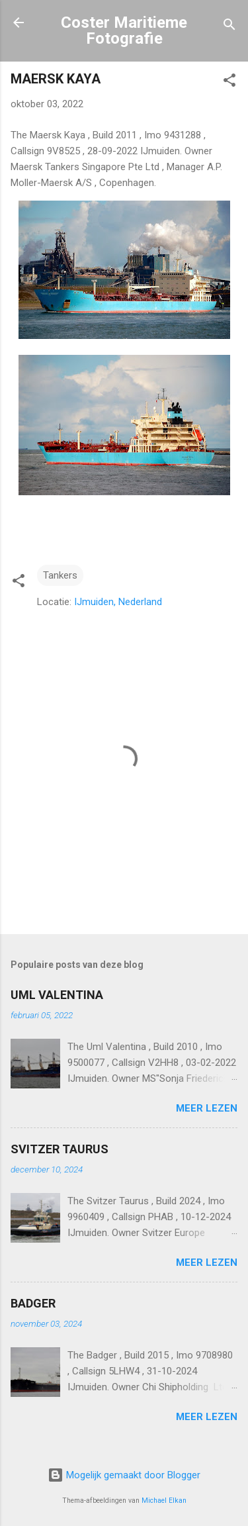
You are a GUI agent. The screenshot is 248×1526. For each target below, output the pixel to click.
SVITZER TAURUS (59, 1149)
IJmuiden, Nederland (118, 602)
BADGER (33, 1303)
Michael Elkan (164, 1500)
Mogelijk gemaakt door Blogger (124, 1475)
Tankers (60, 575)
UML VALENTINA (57, 995)
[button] (229, 82)
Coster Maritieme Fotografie (124, 30)
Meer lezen (206, 1108)
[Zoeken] (229, 27)
